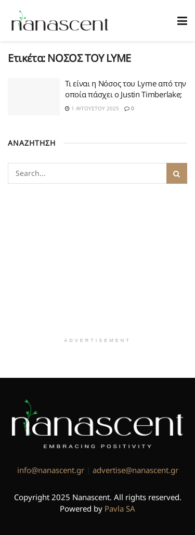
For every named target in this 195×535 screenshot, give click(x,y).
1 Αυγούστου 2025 (92, 108)
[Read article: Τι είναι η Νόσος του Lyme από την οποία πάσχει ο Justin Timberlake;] (34, 97)
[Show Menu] (182, 20)
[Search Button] (176, 173)
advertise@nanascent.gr (135, 470)
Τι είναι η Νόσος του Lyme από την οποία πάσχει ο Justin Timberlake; (125, 88)
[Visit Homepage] (60, 20)
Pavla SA (120, 508)
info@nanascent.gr (50, 470)
